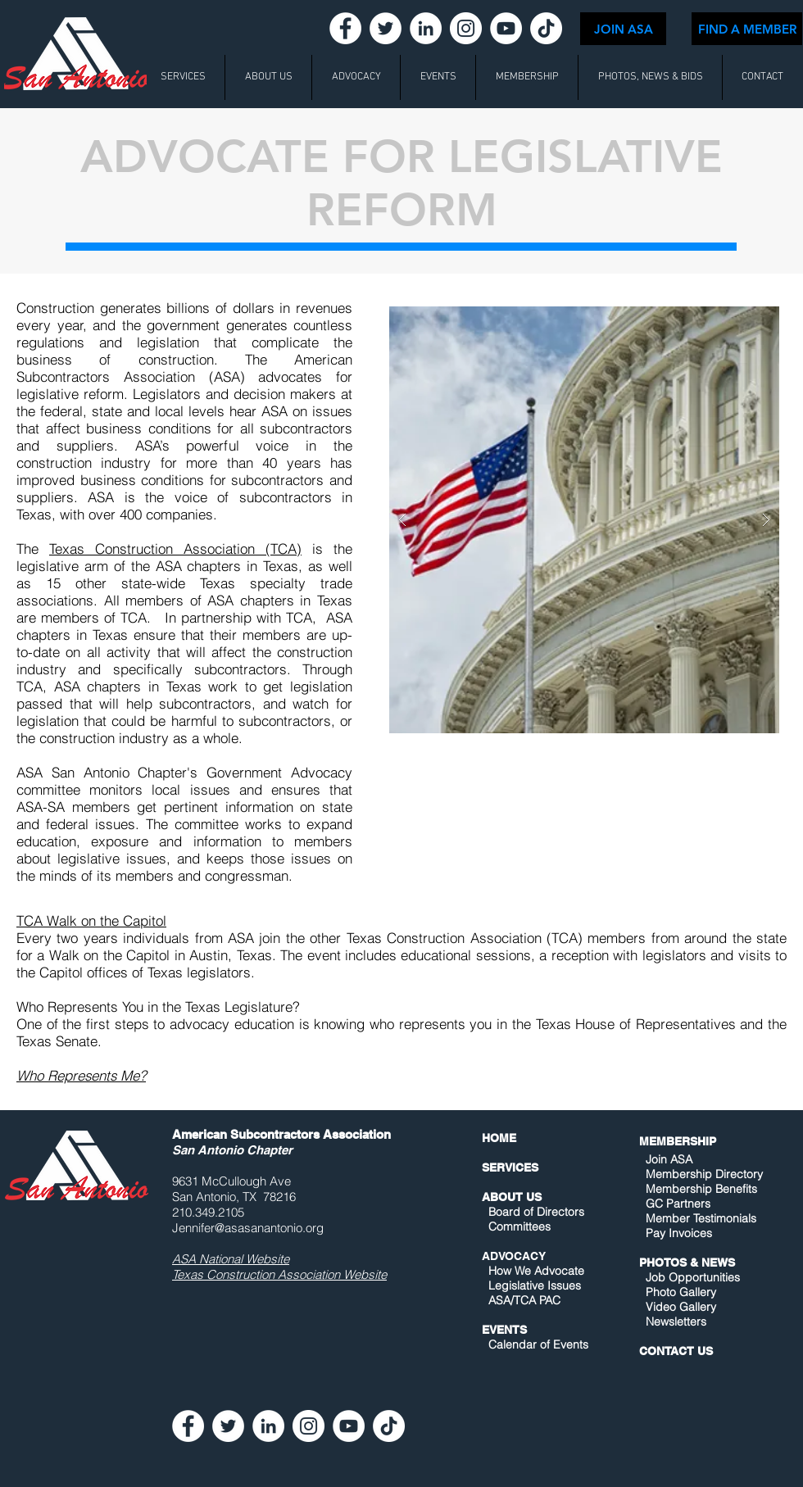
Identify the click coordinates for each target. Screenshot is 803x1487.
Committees (519, 1226)
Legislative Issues (534, 1285)
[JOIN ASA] (623, 28)
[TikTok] (546, 28)
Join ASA (669, 1159)
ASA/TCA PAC (524, 1300)
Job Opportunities (693, 1277)
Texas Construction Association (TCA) (175, 548)
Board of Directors (536, 1211)
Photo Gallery (681, 1292)
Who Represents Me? (81, 1075)
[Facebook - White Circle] (345, 28)
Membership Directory (702, 1174)
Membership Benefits (701, 1188)
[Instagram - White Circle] (466, 28)
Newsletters (674, 1321)
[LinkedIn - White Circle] (426, 28)
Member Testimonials (701, 1218)
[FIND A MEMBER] (747, 28)
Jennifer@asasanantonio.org (248, 1227)
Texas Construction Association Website (279, 1274)
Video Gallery (681, 1306)
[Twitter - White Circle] (386, 28)
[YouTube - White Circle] (506, 28)
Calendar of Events (538, 1344)
